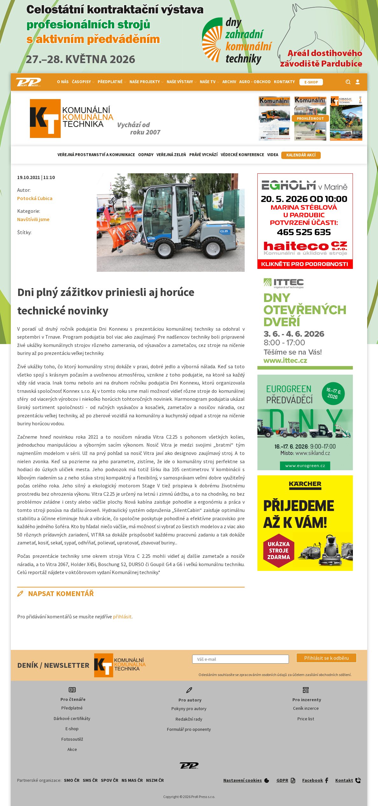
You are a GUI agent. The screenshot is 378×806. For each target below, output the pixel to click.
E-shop (72, 728)
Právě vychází (203, 154)
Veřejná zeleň (171, 154)
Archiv (229, 81)
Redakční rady (189, 719)
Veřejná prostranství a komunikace (96, 154)
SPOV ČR (109, 780)
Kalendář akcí (301, 155)
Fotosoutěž (72, 739)
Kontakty (284, 81)
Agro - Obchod (255, 81)
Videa (272, 154)
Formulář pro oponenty (189, 729)
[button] (326, 658)
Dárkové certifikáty (72, 718)
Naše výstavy (182, 81)
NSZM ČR (155, 780)
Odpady (145, 154)
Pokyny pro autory (189, 708)
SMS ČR (90, 780)
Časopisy (83, 81)
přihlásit (122, 616)
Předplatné (112, 81)
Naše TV (209, 81)
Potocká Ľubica (34, 198)
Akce (72, 749)
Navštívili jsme (33, 219)
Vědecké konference (242, 154)
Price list (306, 719)
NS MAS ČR (132, 780)
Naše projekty (147, 81)
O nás (63, 81)
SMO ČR (72, 780)
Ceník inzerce (306, 708)
